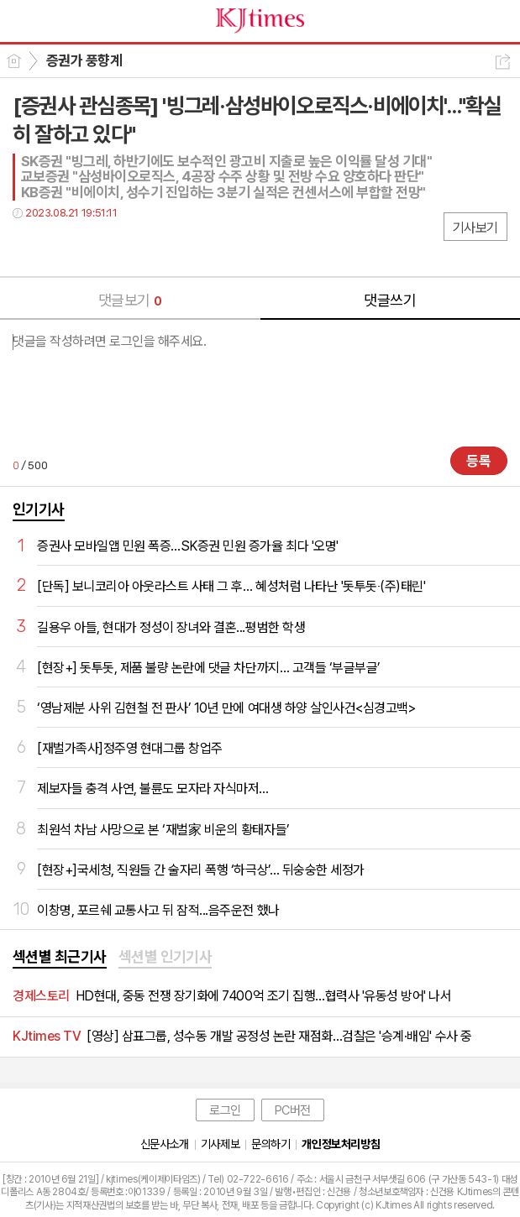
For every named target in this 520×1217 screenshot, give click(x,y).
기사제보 (220, 1144)
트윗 (61, 247)
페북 (27, 247)
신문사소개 (164, 1144)
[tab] (60, 958)
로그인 (225, 1110)
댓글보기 (130, 300)
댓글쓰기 (390, 300)
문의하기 (270, 1144)
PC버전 (293, 1110)
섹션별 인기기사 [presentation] (165, 956)
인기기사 (39, 509)
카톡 (94, 247)
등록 (478, 460)
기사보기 (475, 228)
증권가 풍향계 (84, 60)
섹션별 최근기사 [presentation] (60, 956)
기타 (128, 247)
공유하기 (502, 61)
